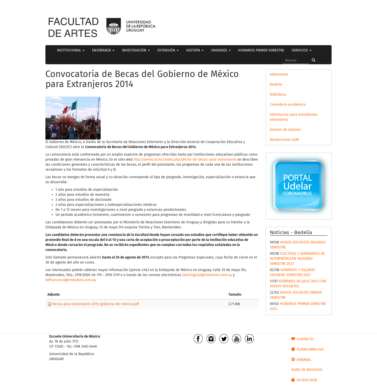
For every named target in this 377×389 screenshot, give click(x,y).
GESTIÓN (195, 50)
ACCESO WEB (304, 380)
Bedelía (276, 84)
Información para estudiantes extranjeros (294, 117)
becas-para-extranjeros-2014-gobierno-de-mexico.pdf (95, 304)
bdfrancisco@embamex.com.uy (70, 280)
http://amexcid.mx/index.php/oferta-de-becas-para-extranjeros (185, 159)
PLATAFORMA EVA (307, 349)
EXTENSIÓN (168, 50)
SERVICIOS (301, 50)
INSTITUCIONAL (71, 50)
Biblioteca (278, 94)
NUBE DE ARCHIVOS (306, 370)
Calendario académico (288, 104)
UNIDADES (221, 50)
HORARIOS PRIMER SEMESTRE (261, 50)
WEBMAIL (301, 359)
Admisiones (279, 74)
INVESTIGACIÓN (136, 50)
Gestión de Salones (285, 129)
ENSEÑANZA (103, 50)
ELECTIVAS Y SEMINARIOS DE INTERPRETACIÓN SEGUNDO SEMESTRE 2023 (297, 258)
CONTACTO (302, 339)
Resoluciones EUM (284, 140)
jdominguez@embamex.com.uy (207, 275)
